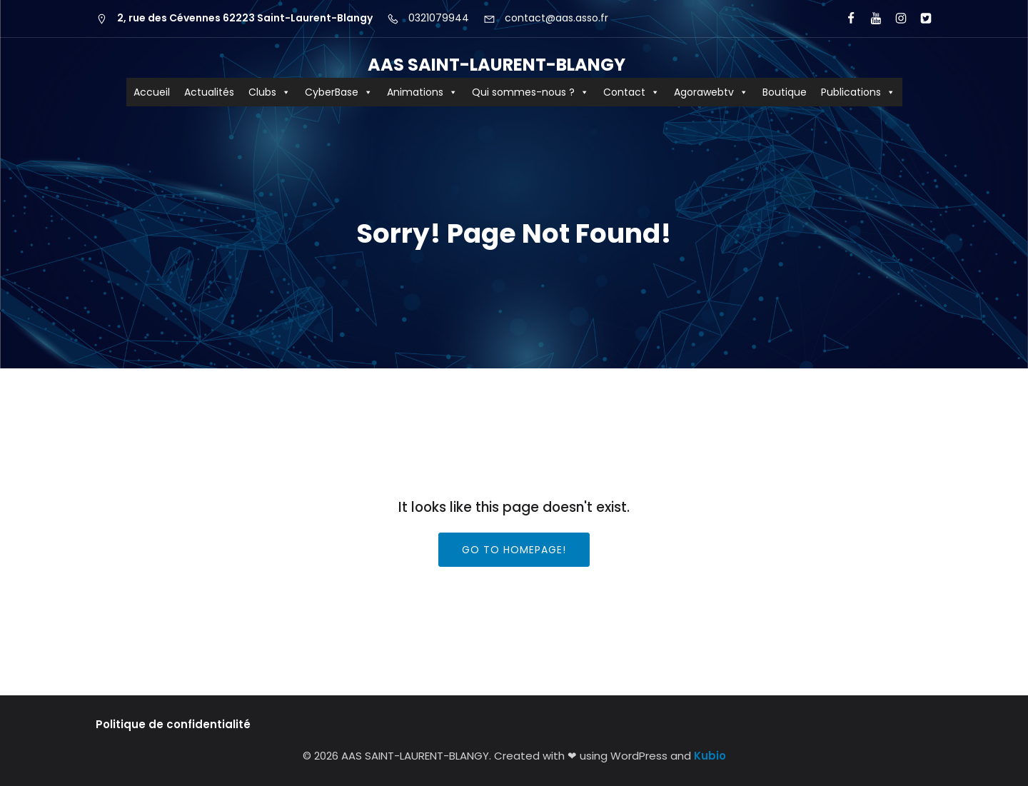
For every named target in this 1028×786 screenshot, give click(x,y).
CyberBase (339, 92)
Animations (422, 92)
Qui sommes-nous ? (530, 92)
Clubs (269, 92)
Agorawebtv (711, 92)
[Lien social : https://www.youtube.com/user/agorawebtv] (869, 18)
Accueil (151, 92)
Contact (631, 92)
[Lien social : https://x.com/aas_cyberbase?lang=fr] (919, 18)
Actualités (209, 92)
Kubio (710, 755)
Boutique (784, 92)
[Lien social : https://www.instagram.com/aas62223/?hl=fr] (894, 18)
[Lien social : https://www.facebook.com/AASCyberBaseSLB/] (844, 18)
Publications (858, 92)
